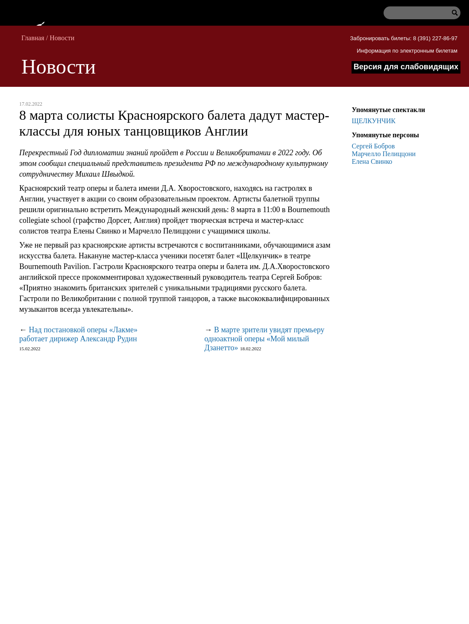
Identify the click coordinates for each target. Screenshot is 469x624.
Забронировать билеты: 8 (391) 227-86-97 (403, 38)
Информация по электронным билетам (407, 50)
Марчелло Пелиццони (384, 153)
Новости (62, 37)
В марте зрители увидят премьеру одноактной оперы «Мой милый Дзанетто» (265, 338)
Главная (32, 37)
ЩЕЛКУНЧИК (374, 120)
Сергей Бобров (373, 146)
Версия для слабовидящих (406, 66)
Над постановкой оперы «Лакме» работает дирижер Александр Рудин (78, 334)
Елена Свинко (372, 161)
